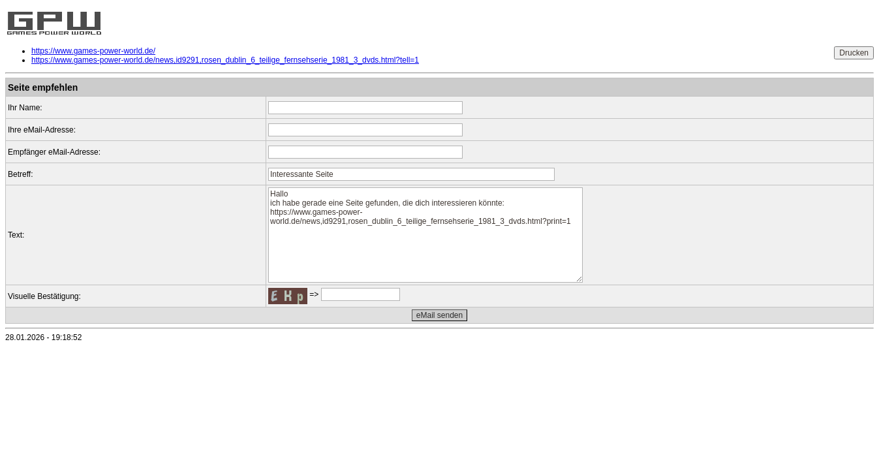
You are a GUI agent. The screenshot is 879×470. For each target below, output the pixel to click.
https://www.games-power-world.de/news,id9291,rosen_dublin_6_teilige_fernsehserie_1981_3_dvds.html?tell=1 (225, 60)
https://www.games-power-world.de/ (93, 50)
